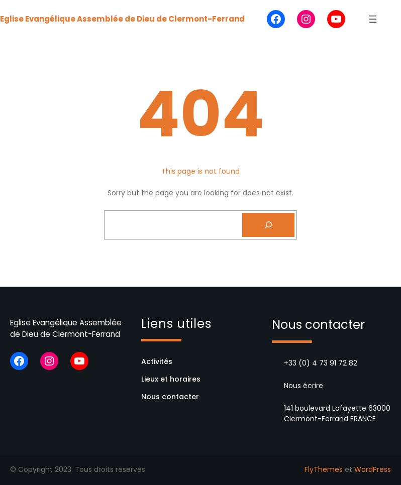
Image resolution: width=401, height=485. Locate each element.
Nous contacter (170, 397)
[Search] (268, 225)
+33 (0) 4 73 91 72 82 (320, 363)
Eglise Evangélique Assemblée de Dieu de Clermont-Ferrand (122, 19)
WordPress (372, 469)
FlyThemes (324, 469)
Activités (156, 361)
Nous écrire (303, 386)
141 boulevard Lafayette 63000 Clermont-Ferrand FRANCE (337, 413)
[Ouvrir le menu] (373, 19)
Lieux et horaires (171, 379)
